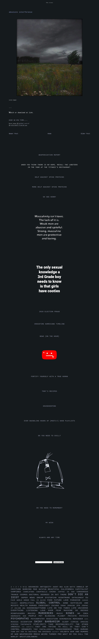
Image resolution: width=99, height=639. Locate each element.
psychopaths (21, 618)
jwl (24, 608)
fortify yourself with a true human (49, 376)
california (68, 589)
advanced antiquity (40, 587)
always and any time (49, 537)
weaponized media (30, 634)
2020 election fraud (49, 312)
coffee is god (67, 592)
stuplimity (40, 624)
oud (26, 616)
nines (72, 613)
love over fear (52, 610)
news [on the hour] (49, 336)
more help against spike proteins (49, 187)
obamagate (17, 616)
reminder (79, 619)
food (50, 600)
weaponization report (49, 155)
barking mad (31, 589)
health (24, 605)
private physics (78, 616)
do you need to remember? (50, 508)
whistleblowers (29, 637)
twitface (33, 632)
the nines (49, 2)
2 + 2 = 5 (17, 587)
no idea (83, 613)
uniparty (56, 632)
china (54, 592)
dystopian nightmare (58, 598)
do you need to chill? (49, 436)
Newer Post (13, 134)
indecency (44, 605)
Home (49, 134)
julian (18, 608)
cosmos (24, 595)
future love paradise (68, 600)
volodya (65, 632)
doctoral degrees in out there (48, 595)
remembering (66, 619)
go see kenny (49, 197)
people (34, 616)
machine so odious (76, 610)
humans (33, 605)
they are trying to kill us (55, 627)
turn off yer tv (19, 632)
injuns (56, 605)
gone (67, 603)
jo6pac (85, 606)
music (61, 613)
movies (33, 613)
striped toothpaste (22, 624)
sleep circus (71, 622)
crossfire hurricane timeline (49, 324)
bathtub (43, 589)
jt (12, 608)
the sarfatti (28, 627)
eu (87, 598)
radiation (52, 619)
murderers (47, 613)
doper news (29, 598)
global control (24, 123)
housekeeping (49, 406)
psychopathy (38, 619)
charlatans (29, 592)
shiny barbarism (48, 621)
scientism (27, 622)
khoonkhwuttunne (37, 608)
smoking (84, 622)
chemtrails (43, 592)
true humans (81, 629)
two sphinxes (45, 632)
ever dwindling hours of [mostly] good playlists (49, 421)
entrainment (79, 598)
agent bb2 (58, 587)
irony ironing (68, 606)
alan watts (70, 587)
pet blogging (48, 616)
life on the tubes (59, 608)
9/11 (25, 587)
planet (63, 616)
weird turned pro (52, 634)
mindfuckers (19, 613)
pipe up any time (16, 120)
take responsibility (62, 624)
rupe (86, 619)
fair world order (21, 600)
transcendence (64, 629)
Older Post (85, 134)
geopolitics (28, 603)
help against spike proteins (49, 177)
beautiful (54, 589)
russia (16, 622)
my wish (49, 523)
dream (41, 598)
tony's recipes (49, 391)
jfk (79, 605)
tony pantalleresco (44, 629)
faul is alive (39, 600)
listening (33, 610)
